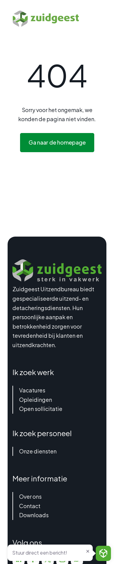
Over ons (30, 496)
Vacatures (32, 390)
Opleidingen (35, 399)
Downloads (34, 514)
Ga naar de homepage (57, 142)
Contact (29, 505)
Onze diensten (38, 451)
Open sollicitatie (40, 408)
